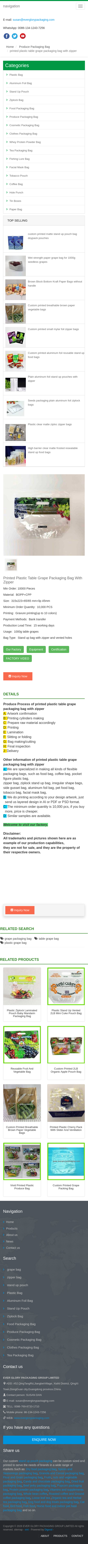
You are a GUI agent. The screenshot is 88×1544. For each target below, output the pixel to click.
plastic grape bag (13, 942)
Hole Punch (16, 192)
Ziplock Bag (16, 100)
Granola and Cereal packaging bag (61, 1473)
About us (11, 1235)
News (9, 1241)
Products (11, 1228)
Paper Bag (15, 209)
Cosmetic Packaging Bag (24, 125)
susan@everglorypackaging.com (33, 19)
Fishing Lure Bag (19, 158)
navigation (11, 6)
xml (27, 1529)
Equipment (36, 649)
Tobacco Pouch (18, 175)
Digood (48, 1529)
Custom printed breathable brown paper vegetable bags (22, 1130)
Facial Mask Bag (19, 167)
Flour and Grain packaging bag (22, 1477)
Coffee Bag (16, 184)
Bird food (16, 1506)
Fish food (29, 1506)
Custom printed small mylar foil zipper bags (53, 329)
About (45, 1536)
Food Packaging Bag (21, 108)
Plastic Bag (16, 74)
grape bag (13, 1269)
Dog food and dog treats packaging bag (53, 1502)
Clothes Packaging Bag (23, 133)
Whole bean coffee (35, 1493)
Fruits (47, 1477)
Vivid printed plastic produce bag (22, 1187)
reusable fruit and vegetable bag (22, 1070)
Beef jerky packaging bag (39, 1485)
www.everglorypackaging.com (31, 1417)
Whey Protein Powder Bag (25, 142)
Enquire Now (44, 1439)
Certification (58, 649)
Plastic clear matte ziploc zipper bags (50, 424)
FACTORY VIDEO (17, 658)
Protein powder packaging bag (28, 1489)
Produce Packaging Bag (34, 46)
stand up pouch (17, 1285)
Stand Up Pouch (19, 91)
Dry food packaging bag (41, 1469)
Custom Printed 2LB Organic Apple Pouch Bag (66, 1070)
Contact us (13, 1247)
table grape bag (46, 938)
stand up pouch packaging (35, 1461)
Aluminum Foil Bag (20, 83)
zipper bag (13, 1277)
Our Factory (13, 649)
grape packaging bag (16, 938)
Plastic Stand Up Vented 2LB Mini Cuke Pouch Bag (66, 1012)
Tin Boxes (15, 200)
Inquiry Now (17, 676)
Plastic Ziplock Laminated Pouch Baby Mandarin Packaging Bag (22, 1013)
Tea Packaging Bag (20, 150)
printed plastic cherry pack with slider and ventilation (66, 1128)
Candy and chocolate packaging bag (46, 1481)
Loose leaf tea (41, 1497)
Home (10, 46)
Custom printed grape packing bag (66, 1187)
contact (77, 1536)
